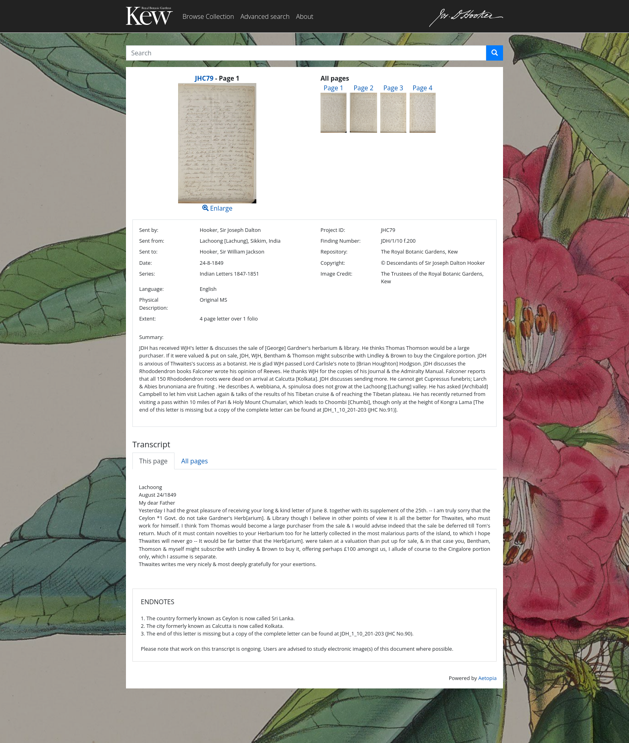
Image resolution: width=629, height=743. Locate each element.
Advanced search (264, 16)
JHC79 (204, 78)
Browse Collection (208, 16)
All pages (194, 461)
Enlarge (217, 148)
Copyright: (333, 262)
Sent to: (148, 251)
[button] (494, 53)
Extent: (147, 318)
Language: (151, 288)
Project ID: (333, 229)
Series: (147, 273)
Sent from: (151, 240)
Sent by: (148, 229)
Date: (145, 262)
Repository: (334, 251)
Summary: (151, 337)
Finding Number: (341, 240)
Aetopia (487, 678)
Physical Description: (153, 303)
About (304, 16)
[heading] (217, 78)
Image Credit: (336, 273)
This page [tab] (153, 461)
